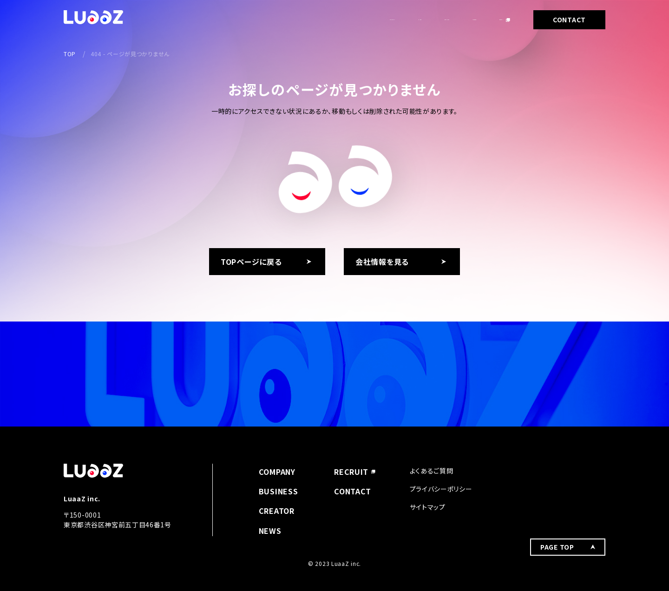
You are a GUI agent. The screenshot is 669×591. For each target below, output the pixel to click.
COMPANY (278, 19)
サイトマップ (428, 507)
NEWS (327, 19)
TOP (70, 54)
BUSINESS (378, 19)
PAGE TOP (557, 476)
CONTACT (569, 19)
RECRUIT (488, 19)
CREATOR (434, 19)
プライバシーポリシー (441, 488)
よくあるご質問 (431, 470)
